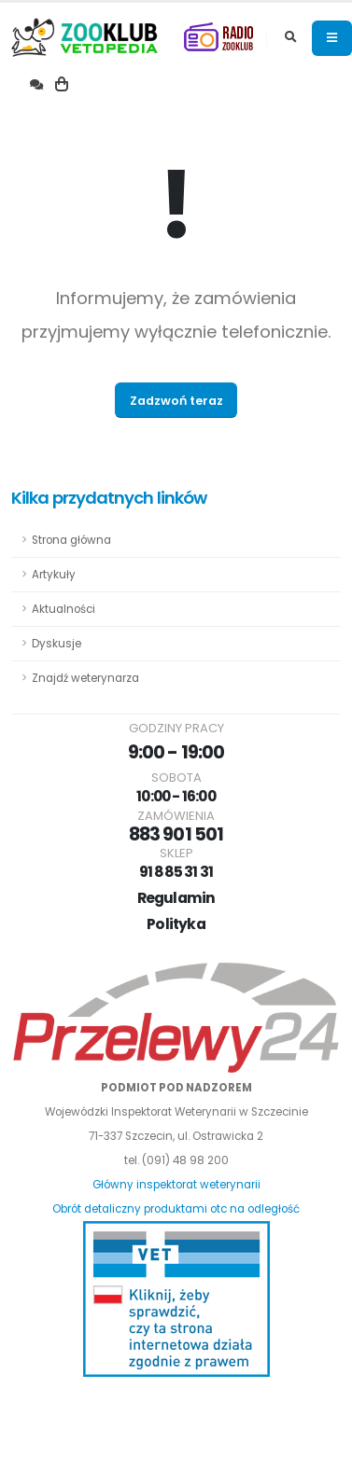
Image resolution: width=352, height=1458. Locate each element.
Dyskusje (56, 643)
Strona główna (71, 540)
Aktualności (63, 609)
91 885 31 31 (176, 872)
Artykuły (54, 574)
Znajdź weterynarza (85, 678)
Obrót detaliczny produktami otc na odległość (176, 1208)
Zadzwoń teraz (176, 401)
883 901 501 (175, 834)
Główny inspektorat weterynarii (176, 1184)
